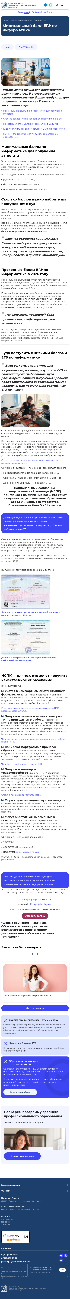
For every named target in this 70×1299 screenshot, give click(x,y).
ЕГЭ (7, 47)
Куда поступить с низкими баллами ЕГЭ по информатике (34, 129)
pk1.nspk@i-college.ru (40, 904)
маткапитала (25, 847)
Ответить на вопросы (22, 1156)
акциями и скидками (27, 852)
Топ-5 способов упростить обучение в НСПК (27, 995)
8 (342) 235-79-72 (9, 1258)
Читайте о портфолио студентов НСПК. (22, 764)
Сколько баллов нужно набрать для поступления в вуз (33, 119)
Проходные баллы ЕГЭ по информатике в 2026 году (31, 124)
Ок (62, 1270)
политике (46, 1272)
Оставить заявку (35, 915)
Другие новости (35, 1008)
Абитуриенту (26, 47)
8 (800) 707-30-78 (9, 1255)
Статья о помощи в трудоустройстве (21, 795)
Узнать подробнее (20, 1092)
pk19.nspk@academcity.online (15, 1261)
